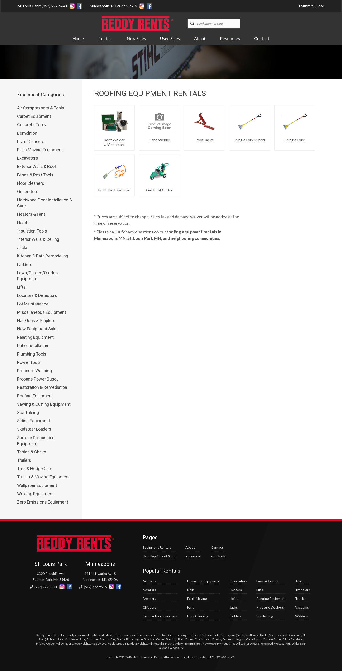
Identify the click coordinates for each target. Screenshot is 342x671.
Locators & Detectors (37, 295)
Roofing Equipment (35, 395)
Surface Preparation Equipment (36, 440)
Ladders (24, 264)
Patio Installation (32, 345)
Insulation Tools (32, 230)
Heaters (236, 590)
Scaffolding (28, 412)
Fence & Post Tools (35, 174)
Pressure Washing (34, 370)
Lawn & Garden (267, 581)
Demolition (27, 133)
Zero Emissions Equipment (42, 502)
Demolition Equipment (203, 581)
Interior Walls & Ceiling (38, 239)
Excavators (27, 158)
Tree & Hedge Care (34, 468)
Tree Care (302, 590)
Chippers (149, 607)
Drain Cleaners (30, 141)
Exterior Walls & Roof (36, 166)
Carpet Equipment (34, 116)
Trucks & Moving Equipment (43, 476)
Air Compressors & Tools (40, 107)
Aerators (149, 590)
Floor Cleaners (30, 183)
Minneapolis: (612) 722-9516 (112, 6)
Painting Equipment (35, 337)
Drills (191, 590)
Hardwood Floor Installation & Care (44, 202)
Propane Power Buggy (38, 378)
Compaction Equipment (160, 616)
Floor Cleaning (197, 616)
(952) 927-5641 (43, 587)
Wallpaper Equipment (37, 485)
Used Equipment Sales (159, 556)
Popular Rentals (161, 571)
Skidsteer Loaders (34, 429)
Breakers (149, 598)
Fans (190, 607)
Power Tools (29, 362)
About (200, 38)
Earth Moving (197, 598)
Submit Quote (312, 6)
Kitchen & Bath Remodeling (42, 255)
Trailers (24, 460)
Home (78, 38)
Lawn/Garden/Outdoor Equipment (38, 275)
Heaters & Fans (31, 214)
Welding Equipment (35, 493)
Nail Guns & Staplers (36, 320)
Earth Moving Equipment (40, 149)
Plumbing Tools (31, 354)
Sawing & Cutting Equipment (44, 404)
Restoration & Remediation (42, 387)
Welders (301, 616)
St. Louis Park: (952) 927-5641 (41, 6)
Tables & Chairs (31, 451)
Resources (230, 38)
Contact (262, 38)
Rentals (105, 38)
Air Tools (149, 581)
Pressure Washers (270, 607)
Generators (27, 191)
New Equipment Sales (38, 328)
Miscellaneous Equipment (41, 312)
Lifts (21, 287)
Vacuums (302, 607)
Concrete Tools (31, 124)
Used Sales (170, 38)
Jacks (22, 247)
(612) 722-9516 (93, 587)
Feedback (218, 556)
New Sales (136, 38)
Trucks (300, 598)
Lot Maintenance (32, 303)
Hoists (23, 222)
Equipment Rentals (157, 547)
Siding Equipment (33, 420)
